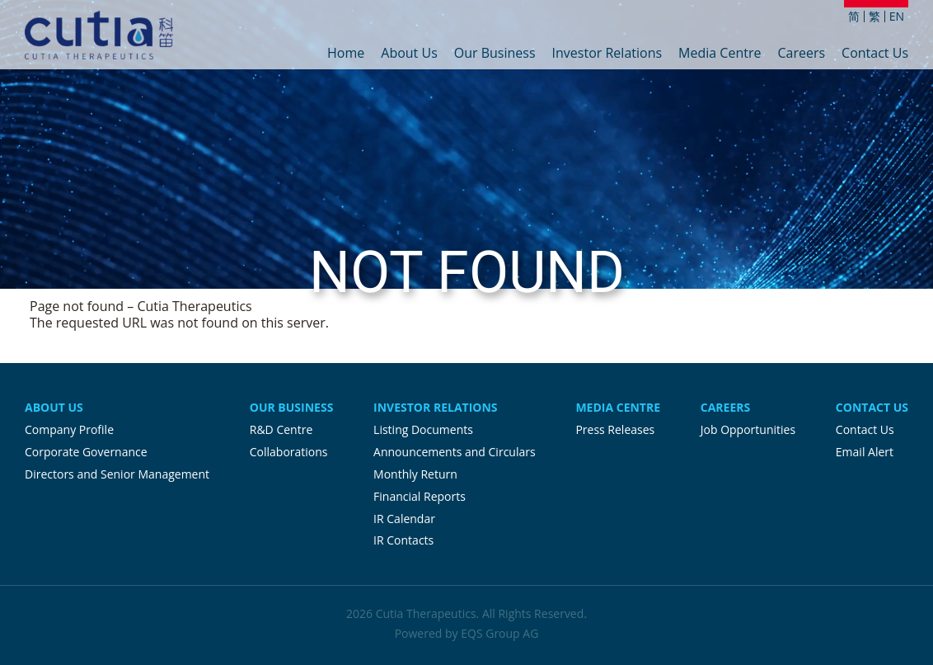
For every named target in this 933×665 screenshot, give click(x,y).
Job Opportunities (748, 429)
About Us (409, 54)
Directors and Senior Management (117, 474)
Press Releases (614, 429)
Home (345, 54)
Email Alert (864, 452)
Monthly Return (415, 474)
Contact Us (875, 54)
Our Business (495, 54)
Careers (801, 54)
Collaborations (289, 452)
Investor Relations (607, 54)
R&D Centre (281, 429)
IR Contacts (403, 540)
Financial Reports (419, 496)
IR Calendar (404, 518)
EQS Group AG (499, 633)
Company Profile (69, 429)
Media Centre (719, 54)
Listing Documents (423, 429)
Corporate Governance (86, 452)
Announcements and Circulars (454, 452)
